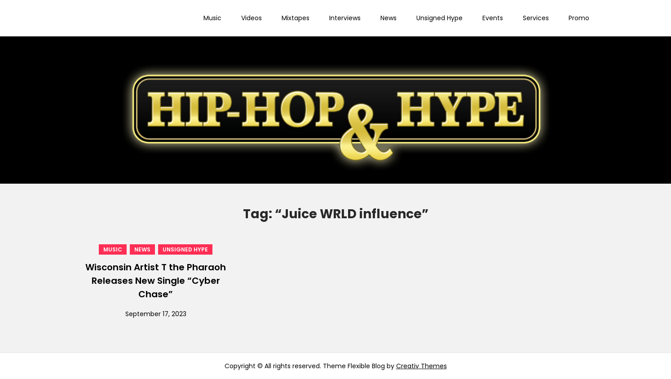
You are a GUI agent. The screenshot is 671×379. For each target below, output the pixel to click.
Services (536, 17)
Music (212, 17)
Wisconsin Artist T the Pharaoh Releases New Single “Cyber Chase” (155, 280)
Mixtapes (295, 17)
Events (492, 17)
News (388, 17)
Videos (251, 17)
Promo (579, 17)
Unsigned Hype (439, 17)
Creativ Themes (421, 365)
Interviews (345, 17)
